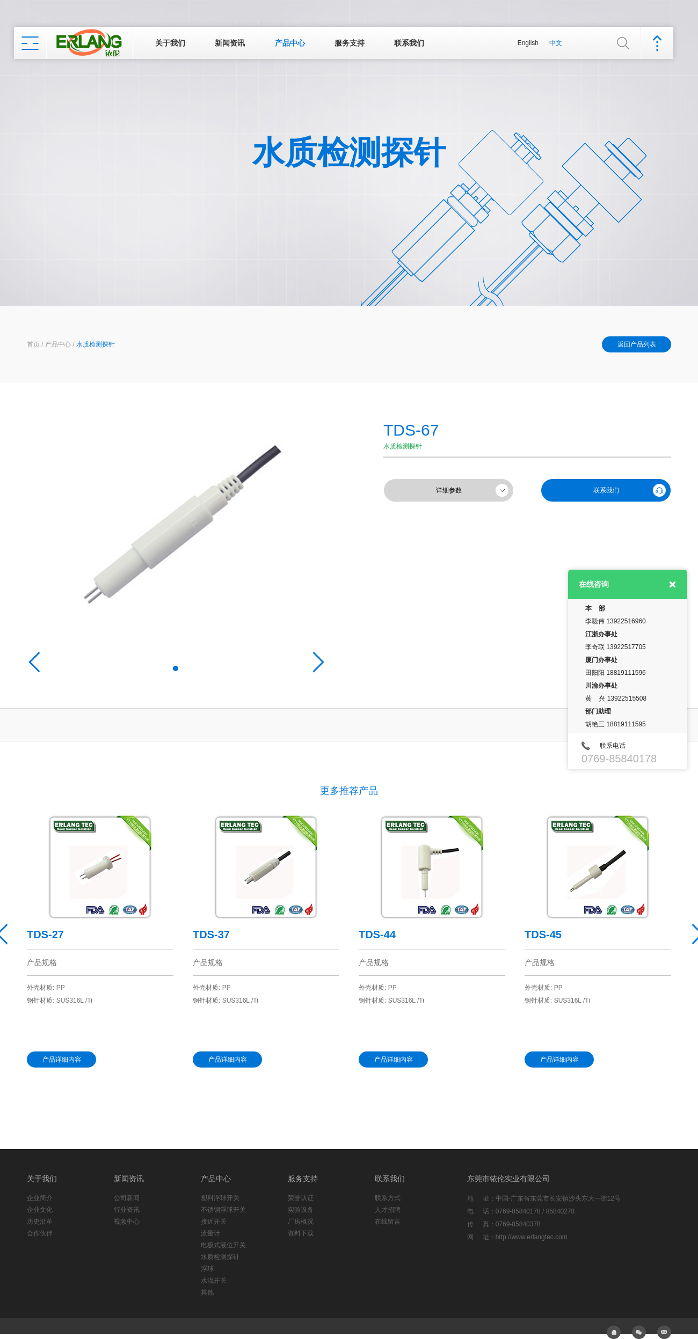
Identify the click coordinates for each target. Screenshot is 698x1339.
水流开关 (214, 1280)
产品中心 (290, 43)
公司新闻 (127, 1198)
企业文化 (40, 1209)
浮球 (207, 1268)
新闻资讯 (230, 43)
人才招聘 (388, 1209)
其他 (207, 1292)
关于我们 (170, 43)
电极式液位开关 (223, 1245)
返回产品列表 (636, 344)
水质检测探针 (95, 344)
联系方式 (388, 1198)
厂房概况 (301, 1221)
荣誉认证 (301, 1198)
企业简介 (40, 1198)
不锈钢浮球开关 (223, 1209)
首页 (33, 344)
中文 (555, 43)
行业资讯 (127, 1209)
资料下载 (301, 1233)
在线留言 (388, 1221)
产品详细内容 (61, 1059)
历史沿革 (40, 1221)
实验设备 (301, 1209)
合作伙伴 (40, 1233)
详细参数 (449, 490)
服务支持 (350, 43)
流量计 (210, 1233)
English (528, 43)
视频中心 (127, 1221)
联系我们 (409, 43)
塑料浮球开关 (220, 1198)
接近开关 (214, 1221)
